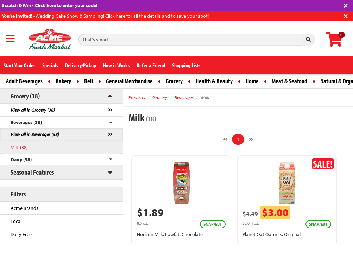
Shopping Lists (186, 65)
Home (252, 81)
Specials (50, 65)
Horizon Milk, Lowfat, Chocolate (170, 234)
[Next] (251, 139)
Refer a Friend (151, 65)
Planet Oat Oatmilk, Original (271, 234)
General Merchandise (129, 81)
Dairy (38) (21, 159)
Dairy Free (21, 234)
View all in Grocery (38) (33, 110)
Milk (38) (19, 147)
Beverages (184, 97)
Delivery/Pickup (80, 65)
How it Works (116, 65)
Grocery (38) (25, 95)
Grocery (174, 81)
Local (16, 221)
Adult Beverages (24, 81)
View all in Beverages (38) (35, 134)
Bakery (63, 81)
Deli (88, 81)
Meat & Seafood (289, 81)
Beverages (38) (26, 122)
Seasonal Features (32, 172)
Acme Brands (24, 208)
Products (136, 97)
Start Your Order (19, 65)
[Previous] (225, 139)
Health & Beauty (214, 81)
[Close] (345, 4)
